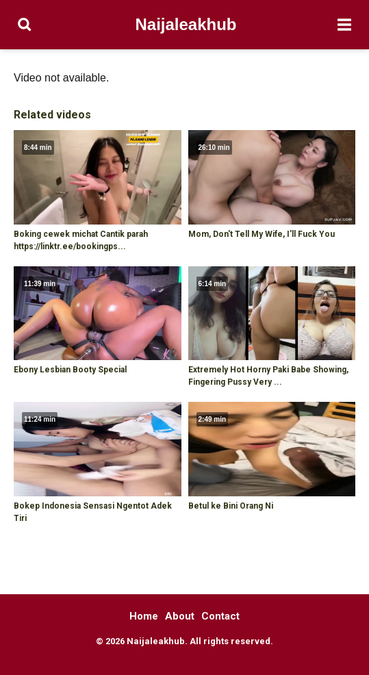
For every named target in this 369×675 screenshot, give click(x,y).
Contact (220, 616)
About (179, 616)
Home (143, 616)
